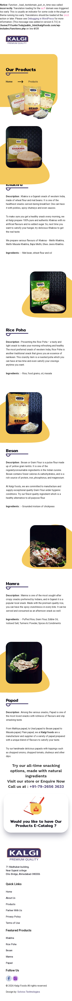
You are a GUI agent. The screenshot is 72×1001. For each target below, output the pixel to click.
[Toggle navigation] (64, 39)
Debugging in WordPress (41, 18)
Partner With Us (14, 910)
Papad (9, 963)
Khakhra (10, 938)
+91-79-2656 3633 (47, 786)
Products (10, 904)
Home (9, 81)
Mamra (9, 956)
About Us (10, 898)
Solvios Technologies (28, 991)
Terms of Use (13, 923)
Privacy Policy (13, 916)
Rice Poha (11, 944)
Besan (9, 950)
